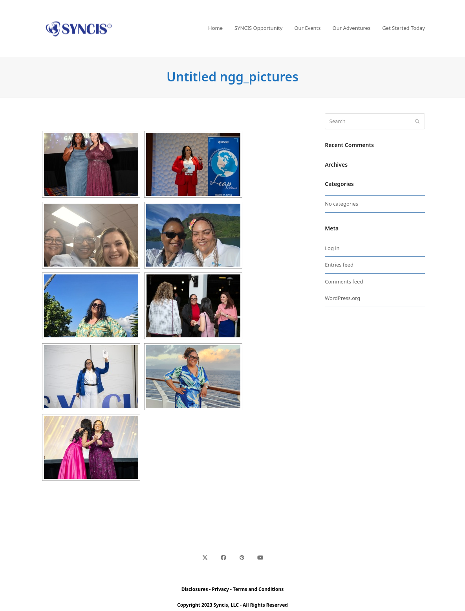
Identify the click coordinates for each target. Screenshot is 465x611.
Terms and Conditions (258, 589)
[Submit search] (417, 121)
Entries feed (339, 264)
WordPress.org (342, 298)
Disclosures (194, 589)
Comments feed (344, 281)
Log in (332, 248)
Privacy (220, 589)
